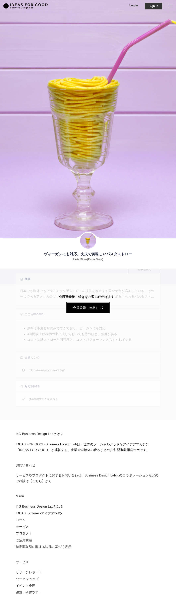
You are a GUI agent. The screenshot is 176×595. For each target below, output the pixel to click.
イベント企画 (26, 585)
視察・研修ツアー (29, 592)
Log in (133, 5)
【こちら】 (37, 481)
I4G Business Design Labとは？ (39, 506)
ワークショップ (27, 579)
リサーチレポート (29, 572)
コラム (21, 520)
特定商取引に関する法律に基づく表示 (43, 546)
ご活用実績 (24, 540)
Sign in (153, 6)
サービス (22, 526)
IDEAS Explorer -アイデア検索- (39, 513)
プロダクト (24, 533)
